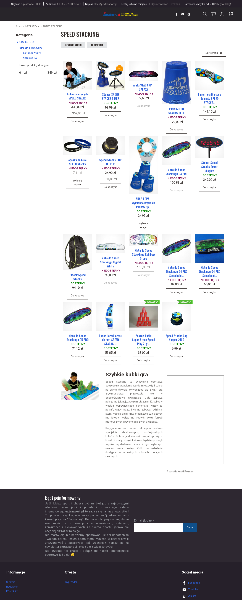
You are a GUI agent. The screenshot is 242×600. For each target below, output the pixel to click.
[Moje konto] (222, 14)
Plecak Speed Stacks (78, 277)
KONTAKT (12, 592)
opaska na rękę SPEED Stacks (77, 162)
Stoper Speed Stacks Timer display (209, 167)
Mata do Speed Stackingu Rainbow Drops (143, 255)
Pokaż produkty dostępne (32, 65)
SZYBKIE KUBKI (73, 45)
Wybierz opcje (77, 183)
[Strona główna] (121, 14)
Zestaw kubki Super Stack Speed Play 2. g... (143, 340)
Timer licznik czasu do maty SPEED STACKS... (209, 99)
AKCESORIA (97, 45)
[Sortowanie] (214, 53)
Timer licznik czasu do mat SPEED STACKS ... (110, 340)
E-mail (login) (143, 521)
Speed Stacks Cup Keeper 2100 (176, 338)
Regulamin (12, 587)
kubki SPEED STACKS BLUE (176, 111)
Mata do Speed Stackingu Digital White (110, 263)
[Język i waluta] (231, 14)
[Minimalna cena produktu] (20, 72)
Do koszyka (77, 121)
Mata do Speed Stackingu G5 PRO (78, 338)
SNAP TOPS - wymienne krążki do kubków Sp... (143, 203)
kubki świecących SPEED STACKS (77, 96)
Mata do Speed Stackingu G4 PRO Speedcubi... (176, 272)
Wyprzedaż (71, 583)
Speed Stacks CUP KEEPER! (110, 162)
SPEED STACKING (30, 47)
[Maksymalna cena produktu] (50, 72)
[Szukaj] (204, 14)
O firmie (10, 583)
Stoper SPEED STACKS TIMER (110, 97)
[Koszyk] (213, 14)
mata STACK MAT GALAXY (143, 87)
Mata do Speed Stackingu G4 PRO (176, 172)
